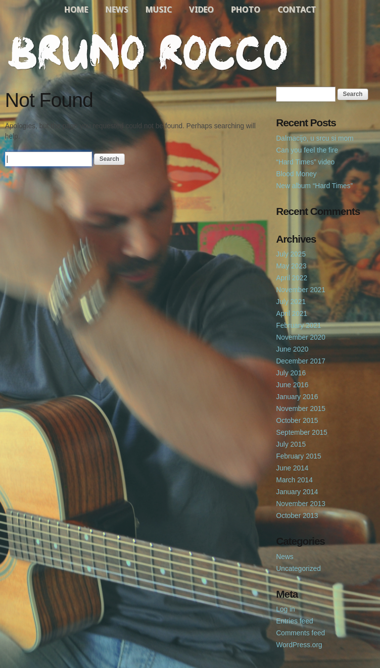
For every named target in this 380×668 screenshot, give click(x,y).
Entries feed (294, 621)
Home (76, 9)
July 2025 (291, 254)
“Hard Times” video (305, 162)
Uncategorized (298, 568)
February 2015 (298, 456)
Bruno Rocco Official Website (190, 51)
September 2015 (302, 432)
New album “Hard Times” (314, 186)
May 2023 (291, 266)
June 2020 (292, 349)
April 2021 (291, 313)
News (116, 9)
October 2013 (297, 515)
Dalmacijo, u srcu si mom (314, 138)
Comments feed (300, 633)
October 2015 (297, 420)
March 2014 (294, 480)
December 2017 (301, 361)
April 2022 (291, 278)
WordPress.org (299, 645)
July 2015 (291, 444)
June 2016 (292, 385)
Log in (285, 609)
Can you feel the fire (307, 150)
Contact (297, 9)
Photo (245, 9)
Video (201, 9)
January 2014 (297, 492)
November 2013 (301, 504)
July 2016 (291, 373)
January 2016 (297, 397)
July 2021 (291, 302)
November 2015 (301, 408)
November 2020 (301, 337)
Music (158, 9)
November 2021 (301, 290)
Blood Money (296, 174)
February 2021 (298, 325)
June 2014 (292, 468)
